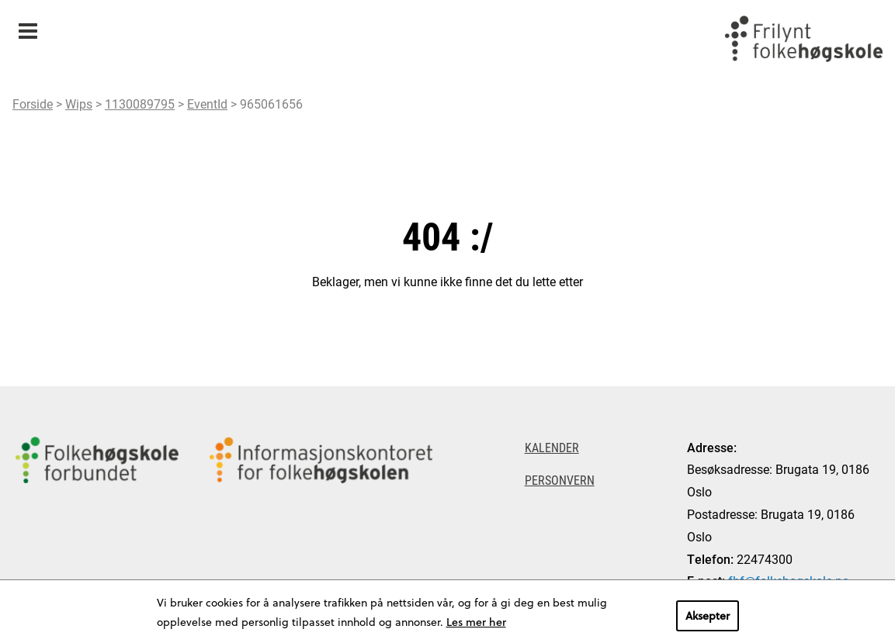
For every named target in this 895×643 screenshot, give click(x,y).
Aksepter (707, 615)
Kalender (552, 447)
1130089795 (140, 103)
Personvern (560, 480)
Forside (32, 103)
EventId (207, 103)
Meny (27, 26)
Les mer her (476, 622)
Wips (78, 103)
